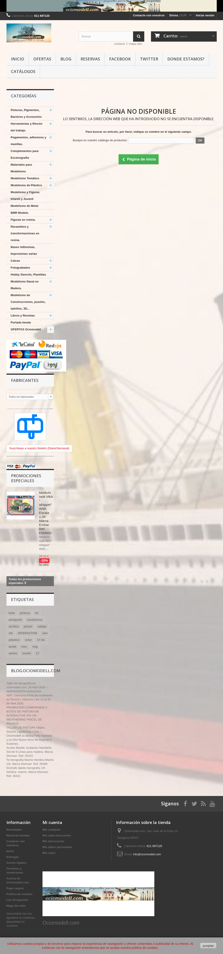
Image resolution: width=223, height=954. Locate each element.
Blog (65, 59)
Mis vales (48, 853)
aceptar (208, 946)
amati (12, 646)
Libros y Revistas (23, 315)
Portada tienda (21, 322)
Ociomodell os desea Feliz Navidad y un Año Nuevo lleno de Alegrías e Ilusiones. (29, 739)
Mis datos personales (57, 847)
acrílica (14, 626)
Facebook (120, 59)
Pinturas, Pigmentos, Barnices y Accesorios (26, 113)
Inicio (17, 59)
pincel (28, 626)
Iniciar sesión (205, 15)
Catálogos (23, 71)
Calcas (15, 260)
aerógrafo (15, 619)
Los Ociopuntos (17, 900)
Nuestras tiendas (18, 835)
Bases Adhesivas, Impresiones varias (24, 250)
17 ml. (41, 640)
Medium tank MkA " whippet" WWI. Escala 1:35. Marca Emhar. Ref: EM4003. (46, 513)
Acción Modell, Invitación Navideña (29, 747)
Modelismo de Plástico (26, 185)
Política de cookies (19, 894)
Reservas (90, 59)
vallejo (41, 626)
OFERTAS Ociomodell (26, 329)
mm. (24, 646)
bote (12, 613)
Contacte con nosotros (149, 15)
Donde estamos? (185, 59)
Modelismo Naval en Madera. (25, 285)
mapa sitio (135, 43)
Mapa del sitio (16, 905)
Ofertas (42, 59)
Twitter (149, 59)
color (28, 640)
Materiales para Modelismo (21, 168)
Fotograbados (20, 267)
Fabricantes (24, 380)
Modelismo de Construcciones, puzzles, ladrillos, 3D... (28, 301)
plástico (14, 640)
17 (37, 653)
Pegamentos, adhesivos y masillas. (28, 141)
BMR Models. (20, 212)
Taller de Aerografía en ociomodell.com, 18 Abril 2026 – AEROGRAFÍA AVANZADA (27, 687)
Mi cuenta (52, 822)
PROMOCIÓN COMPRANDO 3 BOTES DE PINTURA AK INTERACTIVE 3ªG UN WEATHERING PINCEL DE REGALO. (26, 715)
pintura (25, 613)
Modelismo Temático (25, 178)
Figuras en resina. (23, 219)
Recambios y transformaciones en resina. (25, 233)
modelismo (34, 619)
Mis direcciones (53, 841)
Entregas (12, 857)
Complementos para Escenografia (25, 154)
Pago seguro (15, 888)
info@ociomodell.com (147, 854)
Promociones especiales (26, 478)
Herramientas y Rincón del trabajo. (26, 127)
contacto (119, 43)
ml (36, 613)
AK (11, 633)
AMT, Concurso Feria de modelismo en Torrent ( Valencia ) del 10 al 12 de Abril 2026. (29, 699)
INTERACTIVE (27, 633)
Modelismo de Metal (24, 205)
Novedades (14, 829)
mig (35, 646)
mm (45, 633)
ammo (13, 653)
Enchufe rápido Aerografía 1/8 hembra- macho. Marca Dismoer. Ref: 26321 (27, 772)
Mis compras (51, 829)
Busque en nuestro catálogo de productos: (100, 140)
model (26, 653)
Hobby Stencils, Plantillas (28, 274)
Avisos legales (16, 862)
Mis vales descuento (56, 835)
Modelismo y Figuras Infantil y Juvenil (25, 195)
